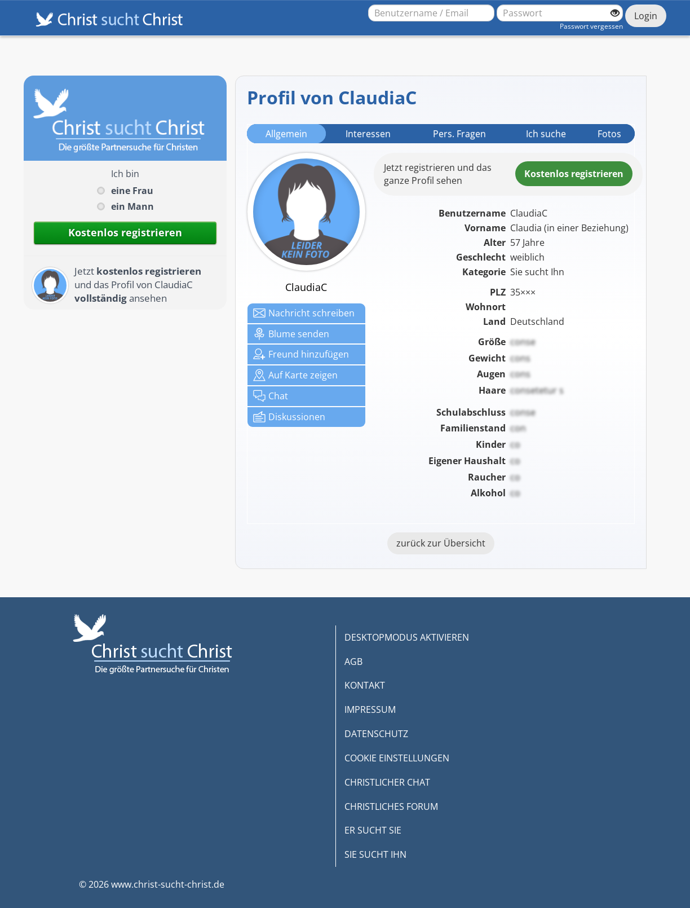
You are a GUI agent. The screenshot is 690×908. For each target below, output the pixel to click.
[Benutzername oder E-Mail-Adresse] (431, 13)
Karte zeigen (295, 375)
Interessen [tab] (368, 133)
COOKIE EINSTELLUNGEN (396, 758)
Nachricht (304, 313)
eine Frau (132, 190)
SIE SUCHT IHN (375, 854)
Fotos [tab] (609, 133)
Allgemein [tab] (286, 133)
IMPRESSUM (370, 709)
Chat (270, 396)
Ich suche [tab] (546, 133)
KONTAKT (364, 685)
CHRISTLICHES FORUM (391, 806)
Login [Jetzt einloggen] (645, 16)
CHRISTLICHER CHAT (387, 782)
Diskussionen (289, 417)
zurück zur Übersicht (440, 543)
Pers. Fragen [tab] (459, 133)
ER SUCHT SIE (372, 830)
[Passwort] (560, 13)
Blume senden (291, 334)
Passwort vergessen (591, 26)
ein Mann (132, 206)
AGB (353, 661)
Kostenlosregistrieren (573, 174)
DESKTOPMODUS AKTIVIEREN (406, 637)
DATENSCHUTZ (376, 734)
